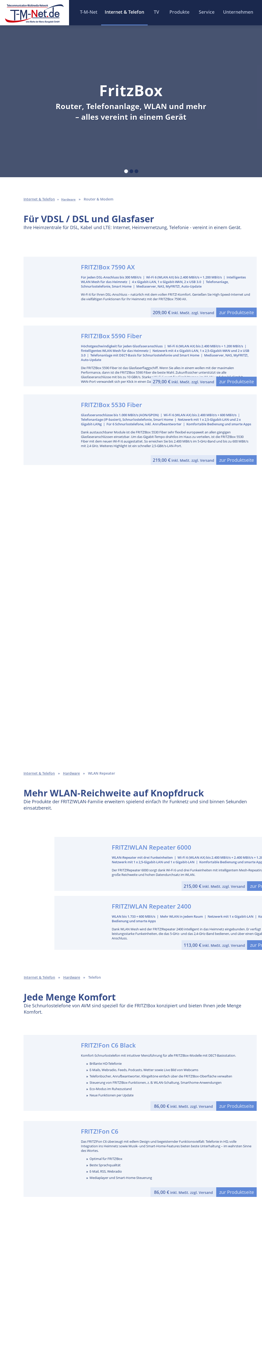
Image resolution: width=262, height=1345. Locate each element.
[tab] (126, 171)
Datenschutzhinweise (149, 1323)
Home (41, 1323)
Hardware (71, 773)
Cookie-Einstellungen (202, 1323)
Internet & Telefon (39, 773)
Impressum (91, 1323)
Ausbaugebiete (90, 1262)
